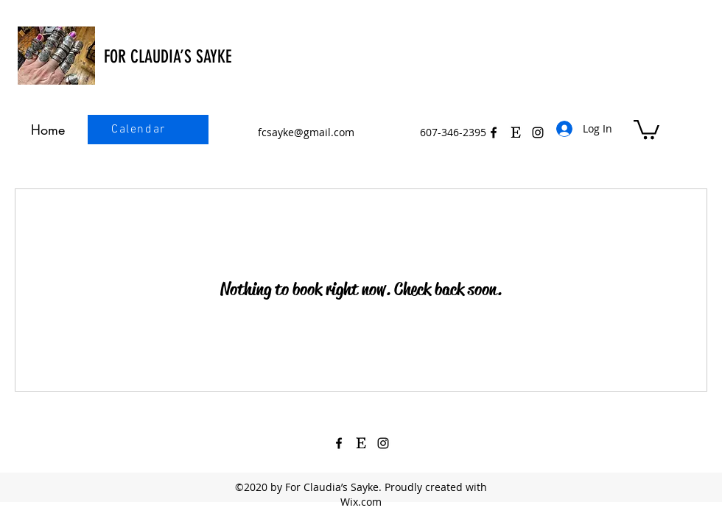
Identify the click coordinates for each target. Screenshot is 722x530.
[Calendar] (140, 129)
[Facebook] (493, 132)
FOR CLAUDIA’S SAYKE (167, 56)
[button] (646, 128)
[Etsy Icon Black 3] (515, 132)
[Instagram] (383, 443)
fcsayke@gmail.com (306, 132)
